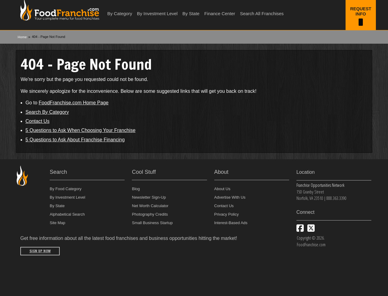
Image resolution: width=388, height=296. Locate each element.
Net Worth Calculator (150, 206)
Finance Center (219, 13)
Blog (136, 189)
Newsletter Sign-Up (149, 197)
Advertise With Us (230, 197)
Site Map (57, 222)
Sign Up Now (40, 251)
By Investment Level (157, 13)
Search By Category (47, 112)
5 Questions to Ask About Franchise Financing (75, 139)
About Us (222, 189)
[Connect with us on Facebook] (300, 228)
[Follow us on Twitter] (311, 228)
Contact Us (37, 121)
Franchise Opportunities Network (320, 185)
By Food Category (66, 189)
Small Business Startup (152, 222)
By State (190, 13)
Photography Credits (150, 214)
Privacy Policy (226, 214)
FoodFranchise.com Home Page (74, 102)
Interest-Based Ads (231, 222)
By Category (119, 13)
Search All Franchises (262, 13)
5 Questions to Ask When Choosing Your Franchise (80, 130)
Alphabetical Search (67, 214)
